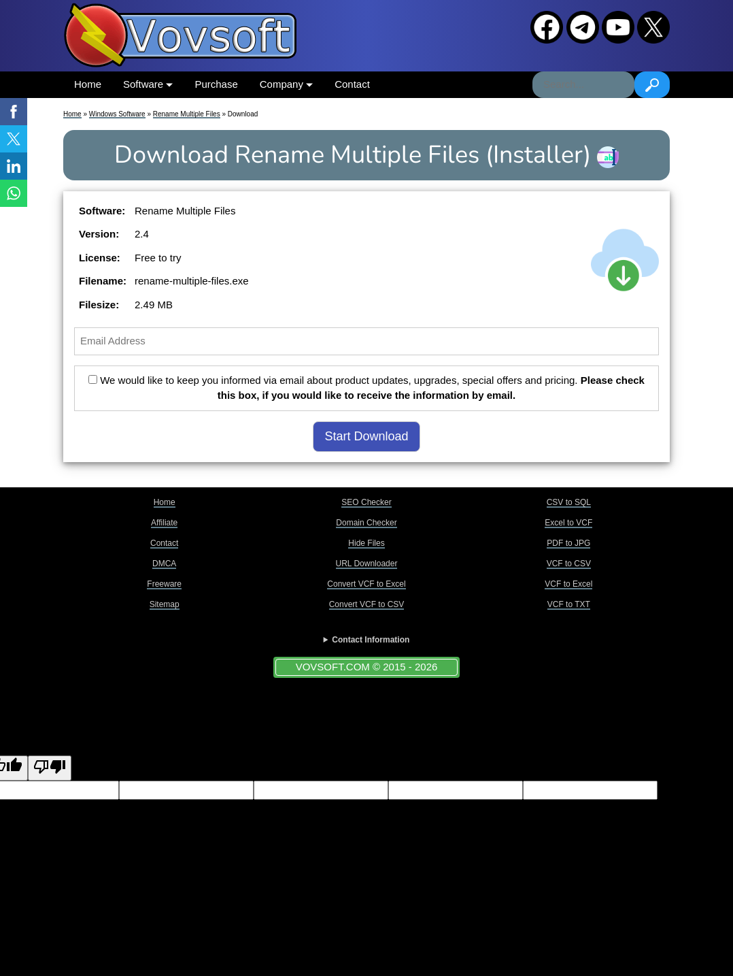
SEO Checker (366, 502)
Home (87, 84)
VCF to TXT (568, 604)
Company (286, 84)
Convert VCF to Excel (366, 584)
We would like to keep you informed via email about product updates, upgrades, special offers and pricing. (366, 388)
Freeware (164, 584)
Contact (352, 84)
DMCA (164, 563)
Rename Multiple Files (186, 114)
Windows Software (117, 114)
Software (148, 84)
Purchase (215, 84)
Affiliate (164, 522)
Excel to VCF (568, 522)
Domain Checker (366, 522)
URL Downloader (367, 563)
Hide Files (366, 543)
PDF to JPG (568, 543)
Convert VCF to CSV (367, 604)
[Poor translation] (49, 768)
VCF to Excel (568, 584)
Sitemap (165, 604)
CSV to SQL (569, 502)
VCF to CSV (569, 563)
